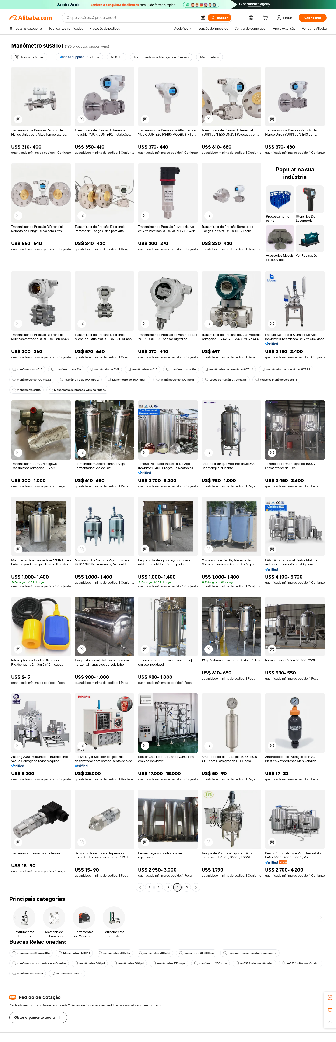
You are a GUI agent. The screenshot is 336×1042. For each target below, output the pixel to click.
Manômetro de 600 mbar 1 (127, 379)
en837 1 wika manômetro (254, 963)
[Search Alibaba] (131, 17)
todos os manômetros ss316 (226, 379)
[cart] (266, 18)
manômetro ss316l (104, 369)
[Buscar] (219, 17)
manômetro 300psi (90, 963)
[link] (330, 998)
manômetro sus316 (27, 369)
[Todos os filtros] (29, 57)
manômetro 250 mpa (169, 963)
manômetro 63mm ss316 (31, 953)
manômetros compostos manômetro (249, 953)
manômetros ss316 (142, 369)
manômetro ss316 (26, 390)
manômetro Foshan (27, 973)
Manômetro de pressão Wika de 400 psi (77, 390)
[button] (203, 17)
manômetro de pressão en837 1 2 (229, 369)
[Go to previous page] (140, 887)
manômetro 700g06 (114, 953)
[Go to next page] (196, 887)
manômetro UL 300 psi (196, 953)
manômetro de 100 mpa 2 (31, 379)
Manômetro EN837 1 (74, 953)
